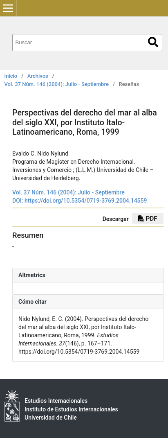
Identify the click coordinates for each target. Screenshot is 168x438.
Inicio (11, 76)
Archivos (37, 76)
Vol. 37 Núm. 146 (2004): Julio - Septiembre (56, 84)
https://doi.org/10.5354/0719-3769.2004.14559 (86, 200)
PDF (147, 218)
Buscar (153, 42)
